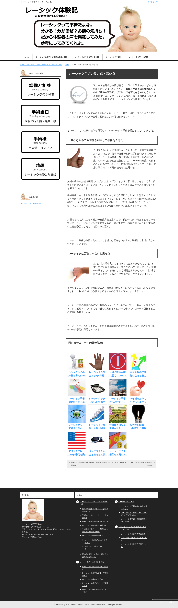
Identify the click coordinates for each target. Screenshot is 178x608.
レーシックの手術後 (114, 57)
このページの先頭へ (166, 602)
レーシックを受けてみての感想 (133, 534)
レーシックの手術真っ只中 (92, 579)
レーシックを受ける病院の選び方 (95, 522)
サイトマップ (152, 2)
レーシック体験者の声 (32, 203)
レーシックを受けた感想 (138, 57)
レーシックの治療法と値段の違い (95, 525)
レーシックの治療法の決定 (92, 535)
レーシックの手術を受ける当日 (87, 57)
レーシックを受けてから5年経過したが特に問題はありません (90, 464)
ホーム (26, 57)
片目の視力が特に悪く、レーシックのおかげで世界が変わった (132, 464)
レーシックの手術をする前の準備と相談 (51, 57)
